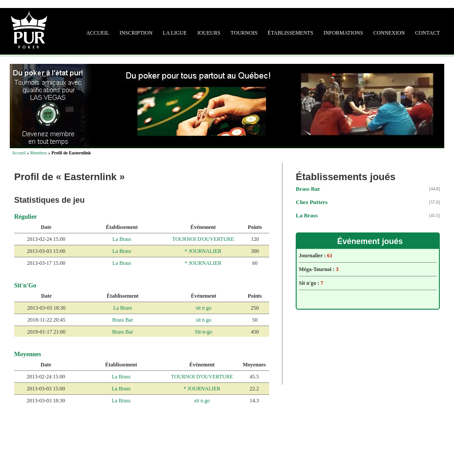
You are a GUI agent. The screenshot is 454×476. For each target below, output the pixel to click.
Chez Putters (312, 202)
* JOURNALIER (203, 251)
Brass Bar (122, 320)
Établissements (290, 33)
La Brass (122, 239)
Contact (427, 33)
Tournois (244, 33)
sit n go (203, 308)
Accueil (97, 33)
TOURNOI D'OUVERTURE (203, 239)
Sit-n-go (203, 332)
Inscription (136, 33)
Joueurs (208, 33)
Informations (343, 33)
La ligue (175, 33)
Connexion (389, 33)
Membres (38, 152)
